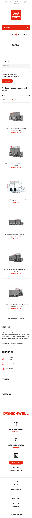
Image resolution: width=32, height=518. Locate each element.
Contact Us (16, 482)
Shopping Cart (23, 2)
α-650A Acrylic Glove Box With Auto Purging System (16, 164)
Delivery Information (16, 470)
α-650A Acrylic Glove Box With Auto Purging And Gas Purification (16, 200)
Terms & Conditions (16, 489)
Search (18, 50)
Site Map (16, 487)
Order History (16, 501)
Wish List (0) (15, 2)
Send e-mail (16, 462)
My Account (8, 2)
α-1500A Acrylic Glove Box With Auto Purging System (16, 270)
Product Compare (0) (24, 95)
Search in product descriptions (11, 76)
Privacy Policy (16, 473)
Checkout (16, 3)
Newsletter (16, 506)
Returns (16, 484)
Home (13, 50)
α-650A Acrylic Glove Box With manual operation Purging (16, 129)
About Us (16, 468)
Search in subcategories (9, 74)
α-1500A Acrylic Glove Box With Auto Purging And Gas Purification (16, 305)
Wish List (16, 503)
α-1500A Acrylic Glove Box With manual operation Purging (16, 235)
